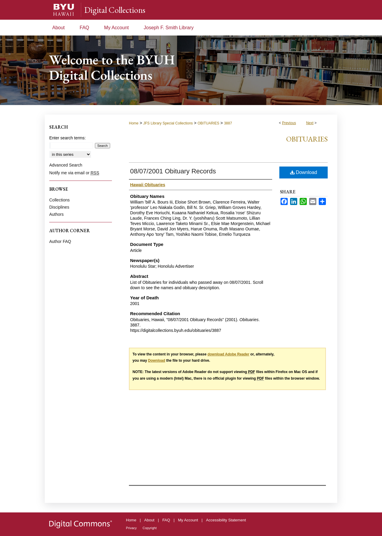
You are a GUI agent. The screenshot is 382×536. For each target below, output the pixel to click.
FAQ (166, 520)
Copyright (150, 528)
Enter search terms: (67, 137)
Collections (59, 200)
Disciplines (59, 207)
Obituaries (307, 139)
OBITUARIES (208, 123)
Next (310, 123)
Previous (289, 123)
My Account (188, 520)
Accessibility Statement (226, 520)
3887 (228, 123)
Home (133, 123)
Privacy (131, 528)
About (149, 520)
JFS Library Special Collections (168, 123)
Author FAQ (60, 241)
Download (303, 172)
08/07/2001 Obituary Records (173, 171)
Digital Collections (114, 9)
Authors (56, 214)
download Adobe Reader (228, 354)
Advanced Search (65, 165)
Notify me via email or (74, 172)
